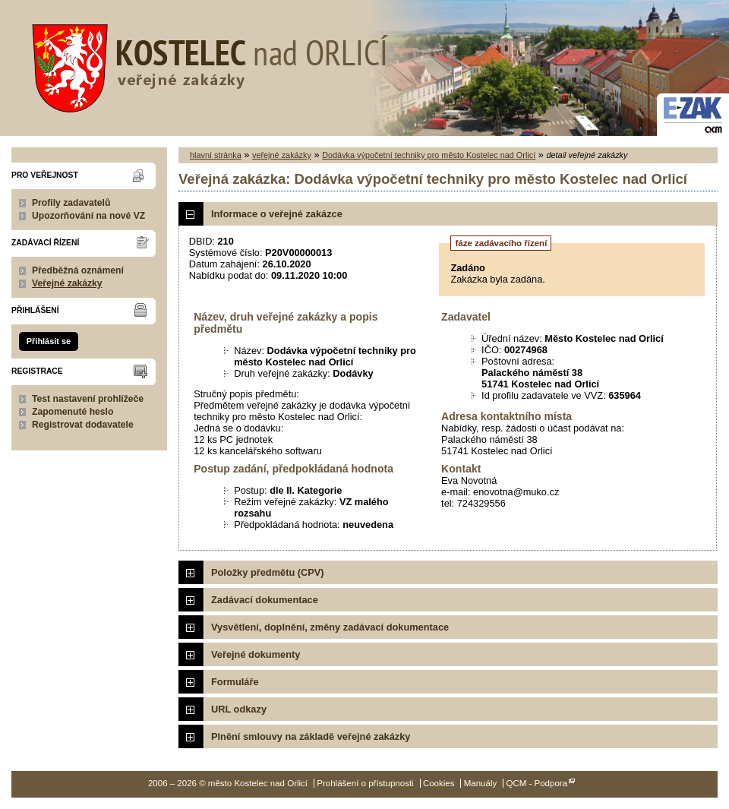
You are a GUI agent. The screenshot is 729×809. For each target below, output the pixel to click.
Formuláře (235, 681)
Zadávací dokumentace (264, 599)
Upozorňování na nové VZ (88, 215)
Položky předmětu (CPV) (267, 572)
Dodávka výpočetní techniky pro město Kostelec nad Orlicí (428, 155)
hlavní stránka (215, 155)
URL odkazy (239, 709)
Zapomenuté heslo (72, 411)
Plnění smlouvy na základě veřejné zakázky (310, 736)
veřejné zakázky (281, 155)
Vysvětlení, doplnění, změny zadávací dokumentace (330, 627)
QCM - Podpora (536, 783)
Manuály (480, 783)
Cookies (439, 783)
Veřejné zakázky (67, 283)
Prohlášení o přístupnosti (365, 783)
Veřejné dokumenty (255, 654)
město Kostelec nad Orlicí (205, 64)
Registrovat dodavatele (83, 424)
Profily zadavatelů (71, 203)
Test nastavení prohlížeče (88, 398)
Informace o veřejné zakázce (276, 214)
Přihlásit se (49, 341)
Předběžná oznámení (78, 270)
